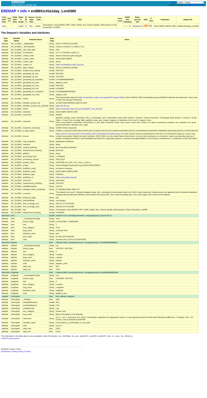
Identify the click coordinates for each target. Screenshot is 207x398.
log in (173, 2)
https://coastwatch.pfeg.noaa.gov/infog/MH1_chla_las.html (79, 109)
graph (21, 26)
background (137, 26)
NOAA (185, 5)
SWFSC (197, 5)
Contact (27, 351)
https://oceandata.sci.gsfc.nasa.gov (70, 65)
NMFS (190, 5)
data (4, 26)
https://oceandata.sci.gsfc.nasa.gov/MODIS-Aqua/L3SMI (101, 97)
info (23, 11)
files (31, 26)
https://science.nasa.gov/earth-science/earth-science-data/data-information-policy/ (88, 134)
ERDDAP (8, 11)
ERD (202, 5)
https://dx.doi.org (62, 106)
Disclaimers (5, 351)
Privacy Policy (17, 351)
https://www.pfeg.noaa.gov (66, 177)
